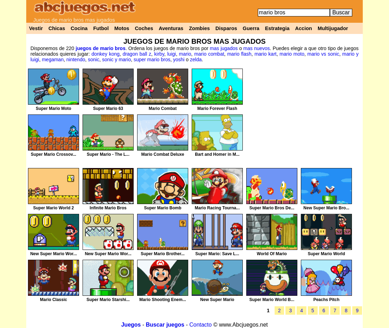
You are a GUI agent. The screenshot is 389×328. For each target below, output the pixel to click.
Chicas (57, 28)
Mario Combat (163, 108)
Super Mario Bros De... (272, 207)
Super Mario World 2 (53, 207)
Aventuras (171, 28)
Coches (144, 28)
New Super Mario (217, 299)
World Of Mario (272, 253)
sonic (93, 59)
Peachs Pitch (326, 299)
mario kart (265, 54)
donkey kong (106, 54)
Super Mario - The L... (108, 154)
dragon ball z (136, 54)
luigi (171, 54)
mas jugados (224, 48)
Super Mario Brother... (162, 253)
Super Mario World (326, 253)
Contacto (200, 325)
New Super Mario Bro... (326, 207)
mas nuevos (256, 48)
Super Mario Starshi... (107, 299)
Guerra (251, 28)
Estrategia (277, 28)
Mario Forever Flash (217, 108)
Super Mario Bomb (163, 207)
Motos (121, 28)
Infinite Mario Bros (108, 207)
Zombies (199, 28)
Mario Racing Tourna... (217, 207)
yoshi (179, 59)
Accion (303, 28)
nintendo (75, 59)
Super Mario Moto (53, 108)
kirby (159, 54)
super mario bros (152, 59)
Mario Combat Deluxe (162, 154)
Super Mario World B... (271, 299)
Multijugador (333, 28)
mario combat (209, 54)
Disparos (226, 28)
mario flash (239, 54)
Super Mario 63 (108, 108)
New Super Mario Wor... (53, 253)
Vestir (36, 28)
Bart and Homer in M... (217, 154)
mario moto (292, 54)
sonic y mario (116, 59)
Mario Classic (53, 299)
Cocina (79, 28)
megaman (53, 59)
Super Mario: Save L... (217, 253)
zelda (195, 59)
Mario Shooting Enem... (162, 299)
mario (185, 54)
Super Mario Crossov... (53, 154)
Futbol (100, 28)
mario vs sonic (323, 54)
